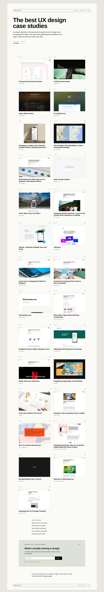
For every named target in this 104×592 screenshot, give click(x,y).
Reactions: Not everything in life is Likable (69, 413)
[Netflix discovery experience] (34, 369)
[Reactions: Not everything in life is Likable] (69, 401)
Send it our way (47, 576)
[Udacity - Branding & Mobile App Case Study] (34, 235)
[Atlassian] (69, 235)
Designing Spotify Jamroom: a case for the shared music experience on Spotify (69, 214)
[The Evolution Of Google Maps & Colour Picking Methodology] (69, 133)
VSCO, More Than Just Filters (29, 213)
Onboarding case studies (38, 533)
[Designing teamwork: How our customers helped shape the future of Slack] (69, 433)
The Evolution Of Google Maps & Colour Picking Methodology (68, 146)
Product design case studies (39, 531)
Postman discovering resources (30, 81)
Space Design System (62, 179)
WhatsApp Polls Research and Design (68, 349)
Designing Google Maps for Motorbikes (68, 381)
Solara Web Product (26, 113)
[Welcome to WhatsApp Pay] (69, 467)
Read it (58, 558)
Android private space (62, 81)
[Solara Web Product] (34, 101)
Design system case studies (39, 523)
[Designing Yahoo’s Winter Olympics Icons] (34, 337)
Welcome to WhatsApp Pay (64, 479)
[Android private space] (69, 69)
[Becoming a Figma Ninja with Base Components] (69, 303)
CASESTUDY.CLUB (17, 10)
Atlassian (57, 247)
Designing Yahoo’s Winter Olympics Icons (34, 349)
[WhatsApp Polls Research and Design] (69, 337)
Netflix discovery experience (29, 381)
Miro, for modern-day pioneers (30, 445)
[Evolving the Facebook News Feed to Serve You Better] (69, 269)
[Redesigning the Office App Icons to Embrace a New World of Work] (34, 167)
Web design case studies (38, 525)
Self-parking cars (25, 315)
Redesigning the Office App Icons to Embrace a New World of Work (32, 180)
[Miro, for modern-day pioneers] (34, 433)
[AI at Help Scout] (69, 101)
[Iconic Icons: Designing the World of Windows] (34, 269)
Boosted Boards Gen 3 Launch (30, 479)
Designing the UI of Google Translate (32, 511)
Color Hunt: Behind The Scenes (30, 413)
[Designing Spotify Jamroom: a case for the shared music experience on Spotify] (69, 201)
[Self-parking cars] (34, 303)
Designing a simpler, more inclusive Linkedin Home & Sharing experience (32, 146)
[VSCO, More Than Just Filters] (34, 201)
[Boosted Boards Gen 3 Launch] (34, 467)
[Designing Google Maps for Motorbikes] (69, 369)
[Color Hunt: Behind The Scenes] (34, 401)
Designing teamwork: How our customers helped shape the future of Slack (69, 446)
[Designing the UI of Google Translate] (34, 499)
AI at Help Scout (60, 113)
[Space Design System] (69, 167)
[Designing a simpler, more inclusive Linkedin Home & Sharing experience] (34, 133)
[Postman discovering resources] (34, 69)
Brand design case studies (39, 528)
